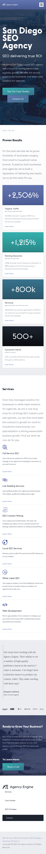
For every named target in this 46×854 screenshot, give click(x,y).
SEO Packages (11, 809)
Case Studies (10, 800)
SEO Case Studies (21, 838)
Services (8, 792)
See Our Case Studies (18, 91)
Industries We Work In (11, 841)
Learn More (9, 226)
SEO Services (7, 838)
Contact (9, 818)
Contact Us (18, 98)
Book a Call (13, 766)
